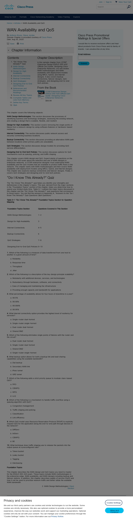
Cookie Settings (114, 505)
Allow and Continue (114, 513)
